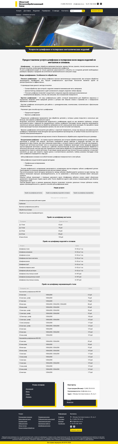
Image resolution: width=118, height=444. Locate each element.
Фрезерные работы (44, 423)
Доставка (27, 11)
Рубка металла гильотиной (46, 419)
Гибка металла (23, 423)
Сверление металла (44, 421)
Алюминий (29, 389)
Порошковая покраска (25, 417)
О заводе (55, 11)
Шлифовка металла (44, 426)
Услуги (18, 11)
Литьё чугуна (23, 426)
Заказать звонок (97, 10)
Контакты (65, 11)
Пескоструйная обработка (26, 428)
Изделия (36, 11)
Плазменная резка (44, 417)
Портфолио (46, 11)
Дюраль (28, 397)
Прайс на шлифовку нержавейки (83, 193)
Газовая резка (23, 421)
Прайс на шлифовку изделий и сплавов (58, 193)
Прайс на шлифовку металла (33, 193)
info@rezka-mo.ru (77, 421)
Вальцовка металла (25, 419)
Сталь (28, 394)
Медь (28, 392)
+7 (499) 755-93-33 (77, 419)
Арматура (70, 402)
